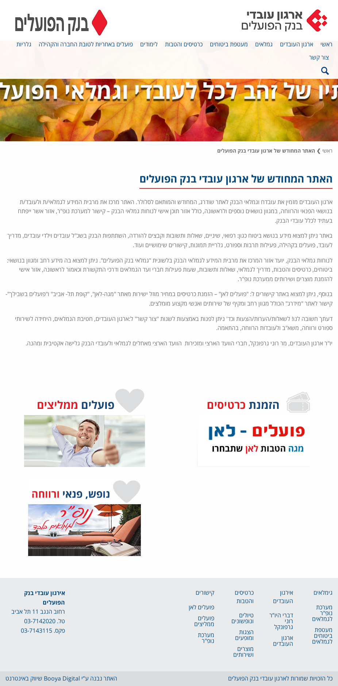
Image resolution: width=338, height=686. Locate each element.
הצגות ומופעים (244, 635)
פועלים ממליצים (204, 621)
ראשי (326, 44)
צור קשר (319, 57)
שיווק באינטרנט (23, 678)
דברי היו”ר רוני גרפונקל (281, 621)
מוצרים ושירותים (243, 652)
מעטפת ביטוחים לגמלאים (322, 636)
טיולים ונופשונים (242, 618)
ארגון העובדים (296, 44)
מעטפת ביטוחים (229, 44)
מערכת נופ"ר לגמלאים (322, 613)
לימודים (149, 44)
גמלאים (264, 44)
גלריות (23, 44)
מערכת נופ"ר (206, 638)
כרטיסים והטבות (184, 44)
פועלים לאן (201, 607)
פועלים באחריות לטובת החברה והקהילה (86, 44)
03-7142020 (39, 621)
